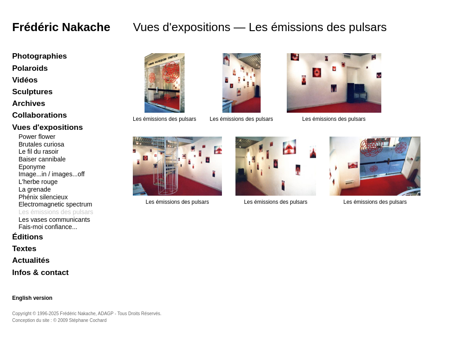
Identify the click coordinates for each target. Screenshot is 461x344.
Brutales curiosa (41, 144)
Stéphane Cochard (87, 320)
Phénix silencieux (43, 197)
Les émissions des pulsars (55, 212)
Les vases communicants (54, 219)
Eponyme (31, 166)
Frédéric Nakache (61, 27)
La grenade (34, 189)
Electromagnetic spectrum (55, 204)
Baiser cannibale (42, 159)
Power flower (36, 136)
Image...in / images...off (51, 174)
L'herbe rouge (38, 181)
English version (32, 298)
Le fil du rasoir (38, 151)
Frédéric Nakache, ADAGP (86, 313)
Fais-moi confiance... (47, 226)
